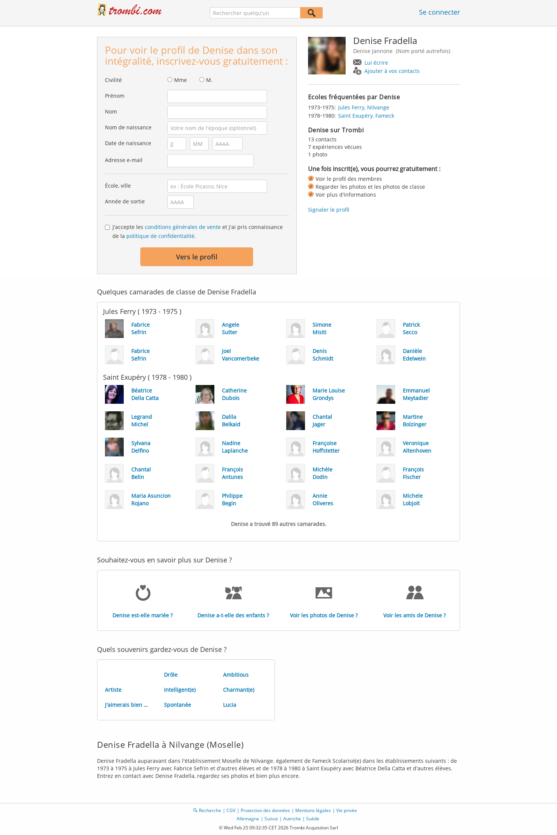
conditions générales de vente (183, 226)
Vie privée (346, 810)
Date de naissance (128, 143)
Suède (312, 818)
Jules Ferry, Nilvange (363, 107)
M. (209, 79)
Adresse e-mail (124, 160)
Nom (111, 111)
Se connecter (439, 12)
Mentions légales (313, 810)
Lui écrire (376, 62)
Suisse (271, 818)
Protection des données (265, 810)
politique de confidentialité (160, 235)
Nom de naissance (128, 127)
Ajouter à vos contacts (392, 70)
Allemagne (248, 818)
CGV (230, 810)
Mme (180, 79)
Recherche (210, 810)
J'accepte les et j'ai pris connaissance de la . (197, 231)
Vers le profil (196, 256)
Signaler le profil (328, 209)
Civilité (113, 79)
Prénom (114, 95)
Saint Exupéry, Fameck (366, 115)
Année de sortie (125, 201)
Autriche (292, 818)
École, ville (118, 185)
